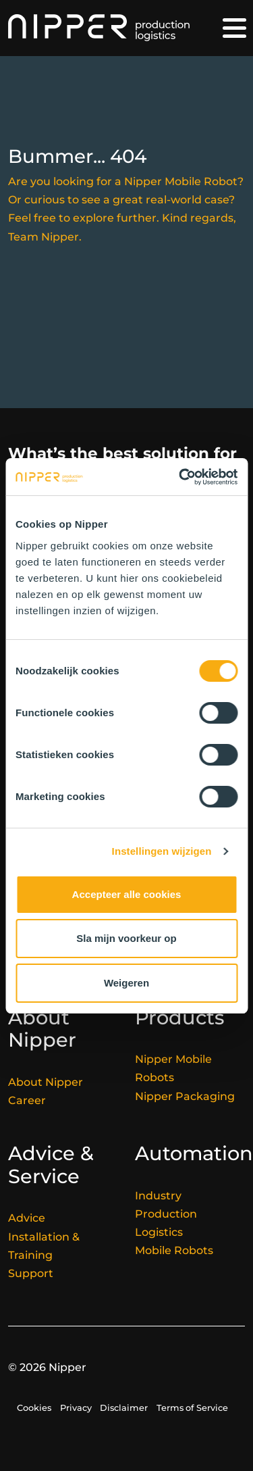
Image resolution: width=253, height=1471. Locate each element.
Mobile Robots (174, 1250)
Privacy (76, 1408)
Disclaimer (124, 1408)
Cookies (34, 1408)
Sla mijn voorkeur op (126, 938)
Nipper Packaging (185, 1096)
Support (30, 1273)
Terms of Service (192, 1408)
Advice (26, 1218)
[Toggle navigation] (234, 28)
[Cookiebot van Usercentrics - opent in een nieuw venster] (180, 477)
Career (27, 1100)
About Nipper (45, 1082)
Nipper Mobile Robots (173, 1068)
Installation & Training (44, 1246)
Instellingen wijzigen (162, 851)
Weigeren (126, 983)
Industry (158, 1195)
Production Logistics (166, 1223)
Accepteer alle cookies (126, 894)
